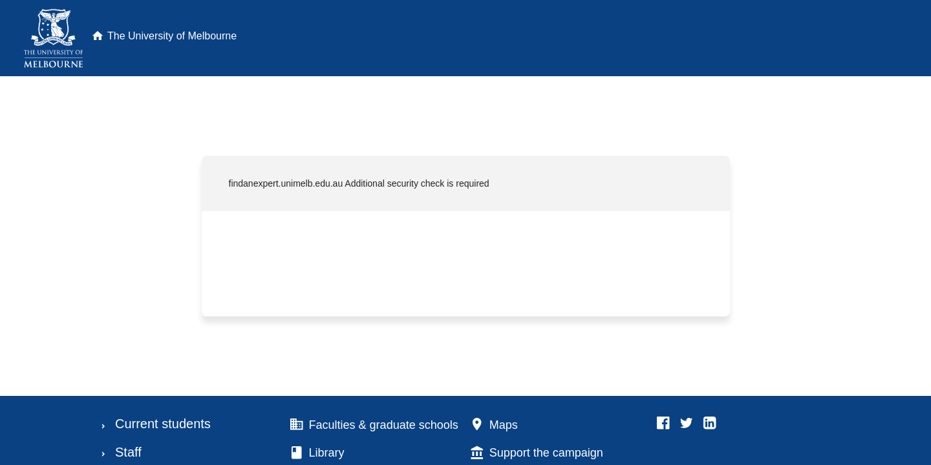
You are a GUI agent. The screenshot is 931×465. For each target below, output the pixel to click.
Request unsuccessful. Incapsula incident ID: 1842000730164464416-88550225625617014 (465, 232)
